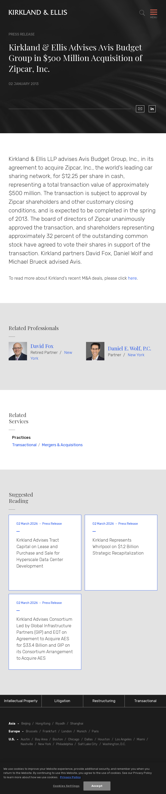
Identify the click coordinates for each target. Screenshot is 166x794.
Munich (82, 731)
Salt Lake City (87, 744)
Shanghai (76, 723)
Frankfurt (49, 731)
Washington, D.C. (114, 744)
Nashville (27, 744)
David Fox (41, 345)
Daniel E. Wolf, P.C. (129, 348)
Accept (96, 786)
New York (136, 355)
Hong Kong (43, 723)
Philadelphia (64, 744)
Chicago (73, 739)
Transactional (24, 445)
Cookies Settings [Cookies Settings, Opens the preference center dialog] (66, 786)
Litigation (62, 701)
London (67, 731)
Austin (25, 739)
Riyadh (60, 723)
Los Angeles (123, 739)
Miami (141, 739)
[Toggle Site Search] (142, 13)
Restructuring (104, 701)
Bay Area (41, 739)
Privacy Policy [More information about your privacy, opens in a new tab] (70, 777)
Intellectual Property (21, 701)
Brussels (32, 731)
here (132, 278)
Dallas (89, 739)
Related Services (18, 418)
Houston (104, 739)
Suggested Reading (21, 497)
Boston (58, 739)
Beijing (25, 723)
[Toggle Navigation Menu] (153, 13)
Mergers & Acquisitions (62, 445)
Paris (95, 731)
